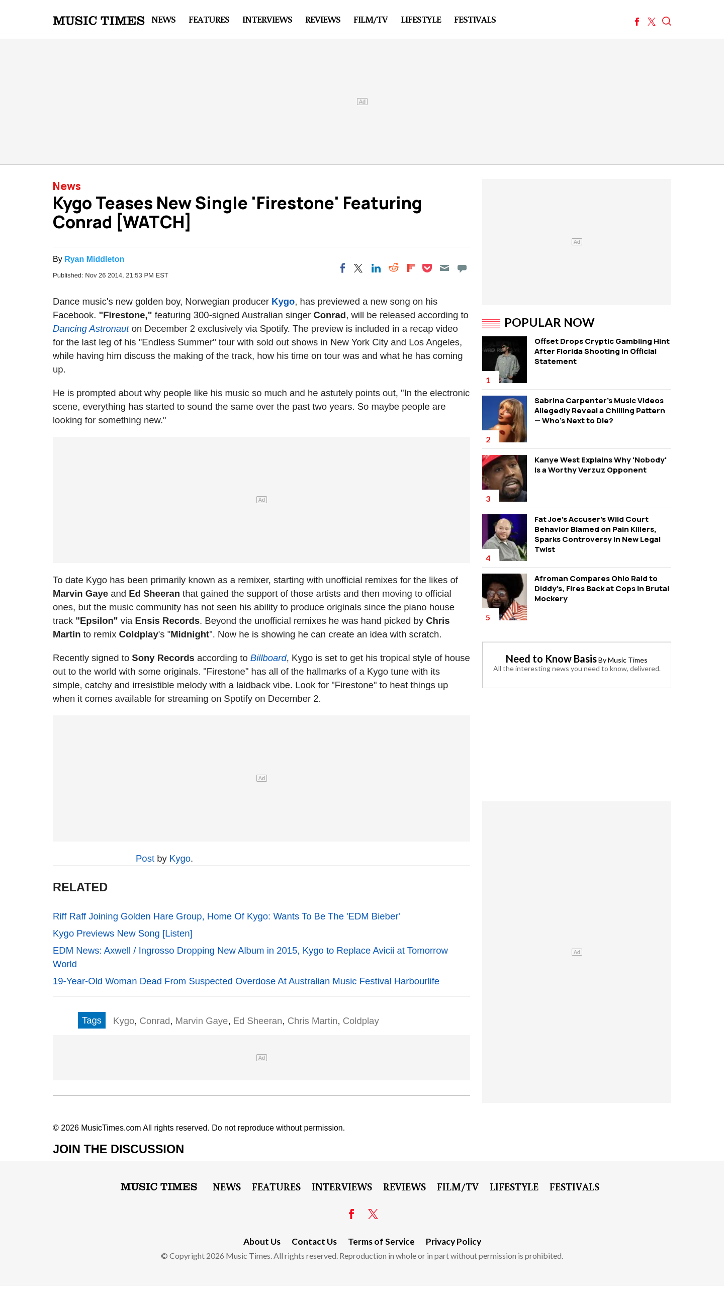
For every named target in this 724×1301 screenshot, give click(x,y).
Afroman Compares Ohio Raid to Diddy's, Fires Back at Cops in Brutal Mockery (601, 588)
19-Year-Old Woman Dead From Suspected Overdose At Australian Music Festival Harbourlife (246, 981)
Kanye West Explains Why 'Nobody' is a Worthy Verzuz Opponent (600, 464)
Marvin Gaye (201, 1020)
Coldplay (361, 1020)
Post (145, 858)
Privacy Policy (453, 1241)
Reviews (322, 19)
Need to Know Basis (551, 659)
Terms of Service (381, 1241)
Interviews (267, 19)
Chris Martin (313, 1020)
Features (209, 19)
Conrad (155, 1020)
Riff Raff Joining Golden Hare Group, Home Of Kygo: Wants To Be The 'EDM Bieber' (226, 916)
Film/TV (370, 19)
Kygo (283, 301)
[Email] (444, 268)
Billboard (268, 658)
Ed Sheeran (258, 1020)
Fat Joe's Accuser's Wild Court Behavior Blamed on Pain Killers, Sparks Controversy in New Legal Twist (597, 534)
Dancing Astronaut (91, 328)
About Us (262, 1241)
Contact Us (314, 1241)
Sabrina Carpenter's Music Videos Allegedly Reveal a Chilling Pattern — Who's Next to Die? (599, 410)
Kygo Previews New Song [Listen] (123, 933)
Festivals (475, 19)
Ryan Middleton (94, 259)
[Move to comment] (462, 268)
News (163, 19)
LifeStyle (421, 19)
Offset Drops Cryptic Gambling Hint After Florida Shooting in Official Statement (602, 351)
